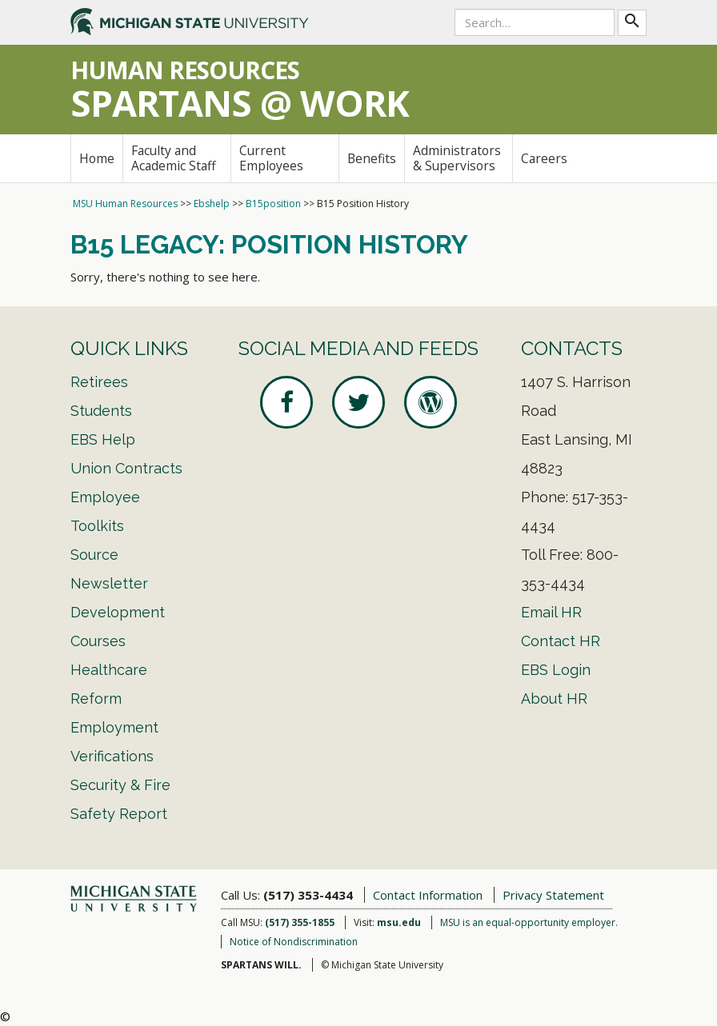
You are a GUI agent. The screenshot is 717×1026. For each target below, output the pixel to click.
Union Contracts (126, 468)
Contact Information (428, 895)
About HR (554, 698)
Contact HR (560, 641)
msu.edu (399, 922)
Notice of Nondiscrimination (294, 941)
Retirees (99, 381)
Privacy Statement (553, 895)
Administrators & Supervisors (457, 158)
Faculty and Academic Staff (173, 158)
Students (101, 410)
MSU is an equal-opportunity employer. (529, 922)
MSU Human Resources (125, 203)
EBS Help (102, 439)
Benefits (371, 158)
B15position (273, 203)
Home (96, 158)
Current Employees (271, 158)
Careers (544, 158)
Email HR (551, 612)
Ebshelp (212, 203)
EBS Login (556, 669)
